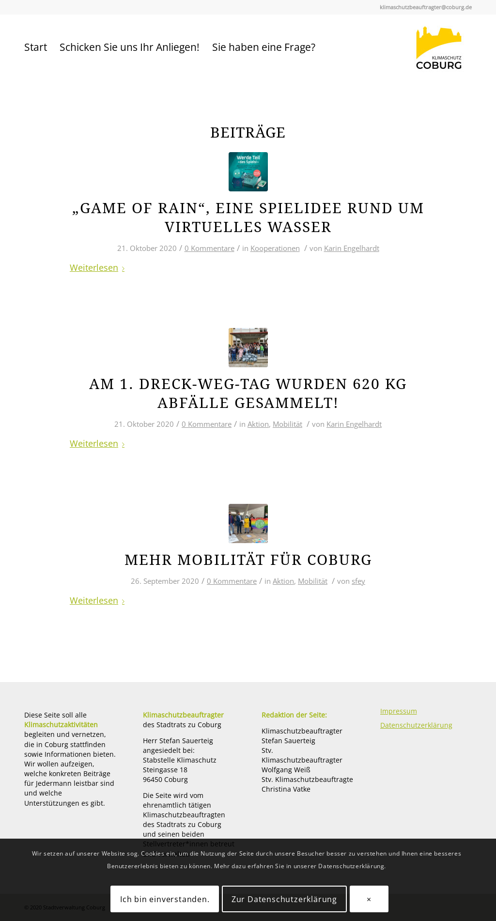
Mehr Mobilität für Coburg (248, 559)
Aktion (258, 424)
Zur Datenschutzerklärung (284, 899)
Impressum (398, 711)
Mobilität (287, 424)
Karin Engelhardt (351, 248)
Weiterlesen (99, 267)
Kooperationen (275, 248)
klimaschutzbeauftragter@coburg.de (426, 7)
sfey (358, 581)
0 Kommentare (209, 248)
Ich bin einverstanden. (165, 899)
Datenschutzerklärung (416, 725)
